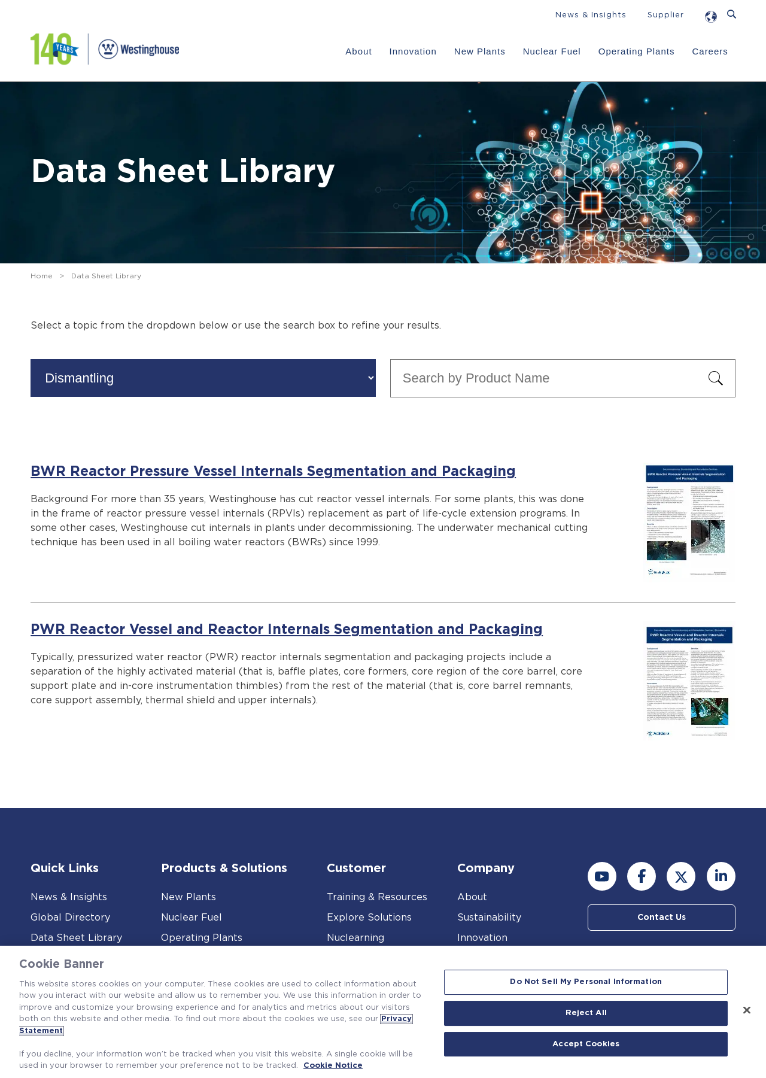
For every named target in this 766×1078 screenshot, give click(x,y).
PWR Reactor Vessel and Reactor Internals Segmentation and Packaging (287, 630)
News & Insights (591, 15)
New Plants (480, 51)
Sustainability (489, 917)
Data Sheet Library (76, 938)
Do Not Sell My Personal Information (586, 982)
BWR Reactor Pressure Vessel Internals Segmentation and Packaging (273, 472)
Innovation (413, 51)
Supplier (666, 15)
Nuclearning (355, 938)
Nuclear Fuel (552, 51)
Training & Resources (377, 897)
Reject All (586, 1013)
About (358, 51)
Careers (710, 51)
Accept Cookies (585, 1044)
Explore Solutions (369, 917)
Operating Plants (636, 51)
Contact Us (661, 917)
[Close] (747, 1010)
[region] (383, 1012)
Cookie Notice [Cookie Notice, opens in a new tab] (333, 1066)
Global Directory (70, 917)
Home (42, 276)
